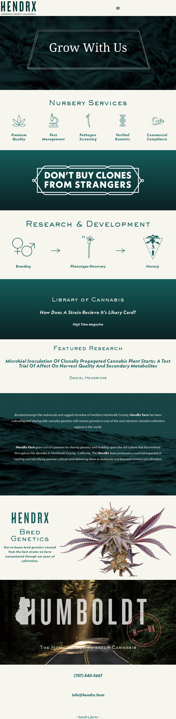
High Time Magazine (88, 324)
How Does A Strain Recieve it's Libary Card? (88, 312)
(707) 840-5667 (88, 675)
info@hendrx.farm (88, 695)
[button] (118, 8)
